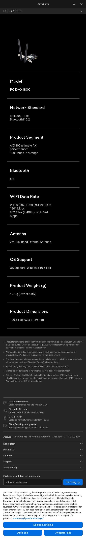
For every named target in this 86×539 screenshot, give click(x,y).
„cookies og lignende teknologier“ (28, 518)
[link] (43, 4)
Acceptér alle (63, 532)
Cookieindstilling (43, 524)
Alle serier (58, 436)
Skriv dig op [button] (73, 482)
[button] (4, 3)
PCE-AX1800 (12, 11)
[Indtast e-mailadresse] (32, 482)
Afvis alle (22, 532)
